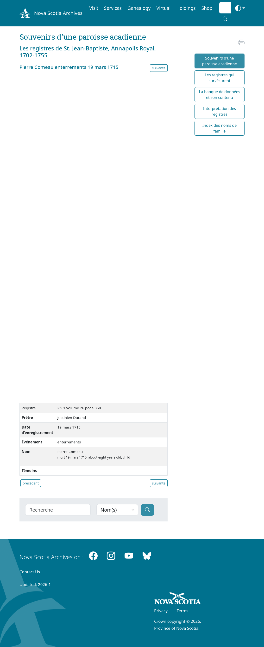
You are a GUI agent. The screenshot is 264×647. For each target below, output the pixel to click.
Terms (182, 610)
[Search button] (225, 18)
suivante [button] (158, 68)
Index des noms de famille (219, 128)
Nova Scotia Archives (58, 13)
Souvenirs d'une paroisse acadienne (219, 61)
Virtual (163, 8)
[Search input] (225, 7)
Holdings (185, 8)
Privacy (161, 610)
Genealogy (139, 8)
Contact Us (29, 571)
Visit (93, 8)
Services (113, 8)
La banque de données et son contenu (219, 94)
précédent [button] (31, 483)
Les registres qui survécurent (219, 77)
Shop (207, 8)
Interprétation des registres (219, 111)
